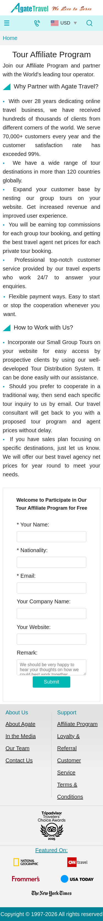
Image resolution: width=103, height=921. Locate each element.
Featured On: (51, 874)
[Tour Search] (89, 23)
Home (10, 38)
